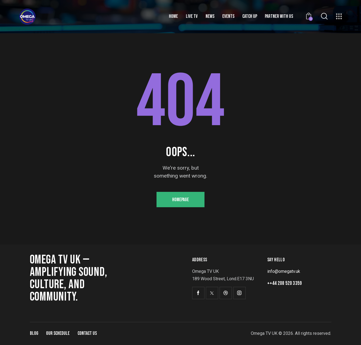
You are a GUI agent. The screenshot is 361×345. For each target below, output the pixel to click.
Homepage (180, 200)
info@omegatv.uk (283, 271)
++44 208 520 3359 (284, 283)
